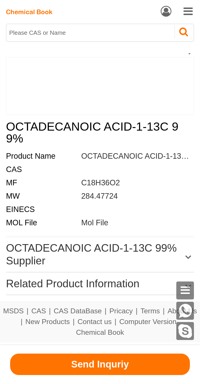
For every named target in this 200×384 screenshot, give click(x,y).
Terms (150, 311)
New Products (47, 322)
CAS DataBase (78, 311)
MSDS (13, 311)
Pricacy (121, 311)
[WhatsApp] (185, 311)
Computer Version (148, 322)
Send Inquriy (100, 364)
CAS (39, 311)
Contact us (94, 322)
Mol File (94, 222)
